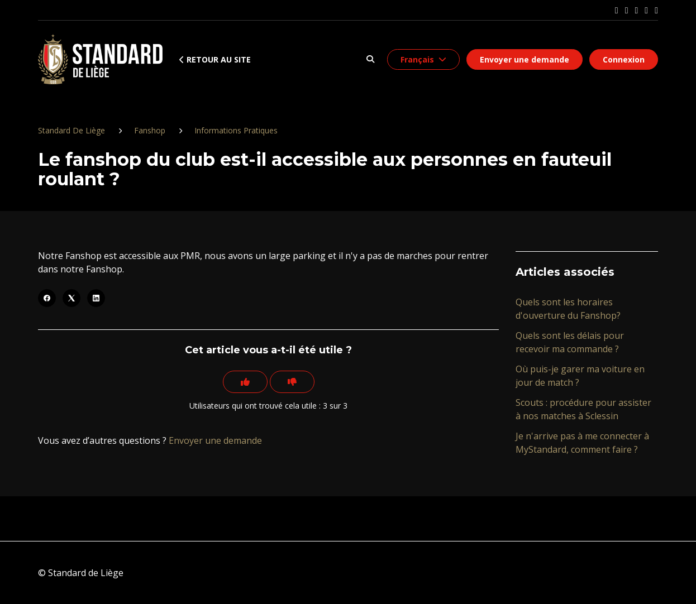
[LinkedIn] (96, 298)
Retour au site (215, 59)
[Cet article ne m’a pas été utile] (292, 382)
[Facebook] (47, 298)
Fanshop (149, 130)
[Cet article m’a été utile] (245, 382)
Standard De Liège (71, 130)
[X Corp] (71, 298)
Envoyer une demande (524, 59)
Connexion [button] (624, 59)
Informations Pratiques (236, 130)
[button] (370, 59)
